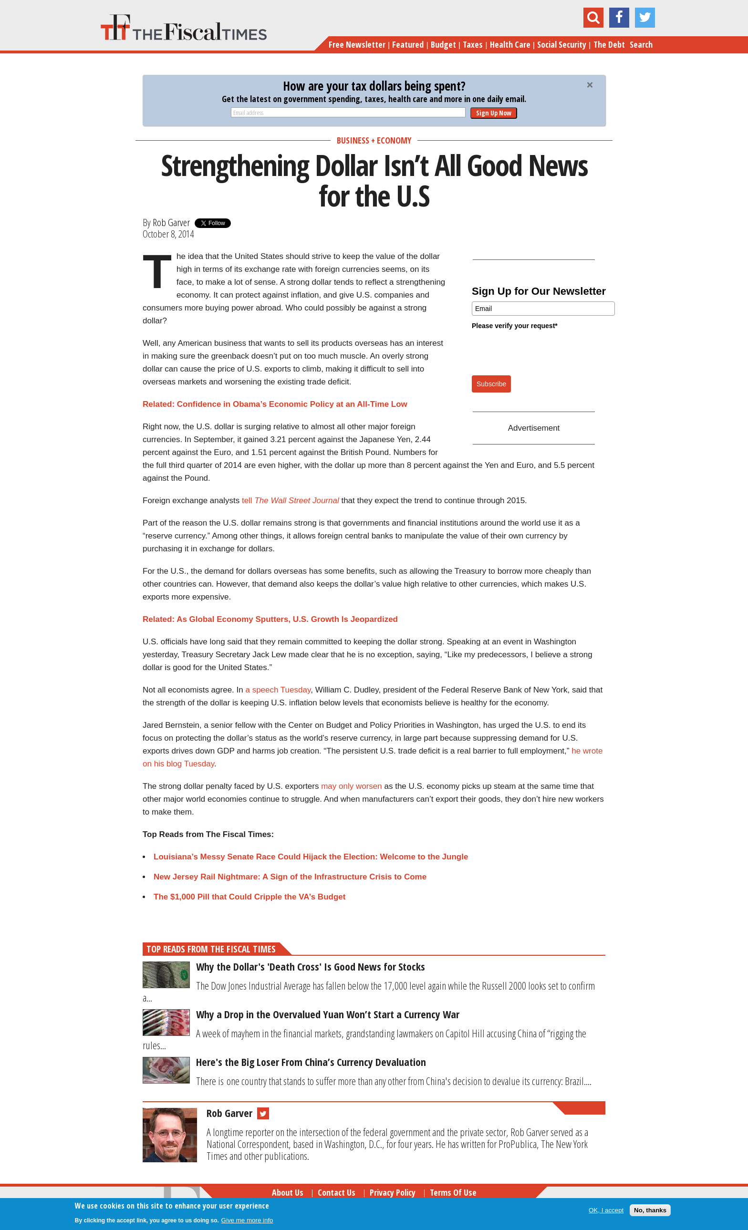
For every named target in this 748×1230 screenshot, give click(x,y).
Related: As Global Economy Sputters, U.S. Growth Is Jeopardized (270, 619)
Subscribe (491, 384)
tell (290, 500)
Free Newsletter (357, 44)
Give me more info (247, 1220)
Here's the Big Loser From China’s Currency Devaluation (311, 1061)
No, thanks (650, 1210)
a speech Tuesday (278, 689)
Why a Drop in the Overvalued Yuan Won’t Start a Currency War (327, 1014)
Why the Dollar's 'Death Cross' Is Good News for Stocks (310, 966)
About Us (287, 1192)
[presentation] (544, 352)
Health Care (510, 44)
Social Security (561, 44)
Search (641, 44)
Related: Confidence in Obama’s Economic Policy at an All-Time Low (275, 404)
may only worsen (351, 786)
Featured (408, 44)
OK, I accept (606, 1210)
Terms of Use (453, 1192)
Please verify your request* (515, 326)
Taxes (473, 44)
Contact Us (336, 1192)
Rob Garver (171, 222)
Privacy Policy (393, 1192)
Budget (443, 44)
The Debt (609, 44)
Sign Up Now (493, 112)
